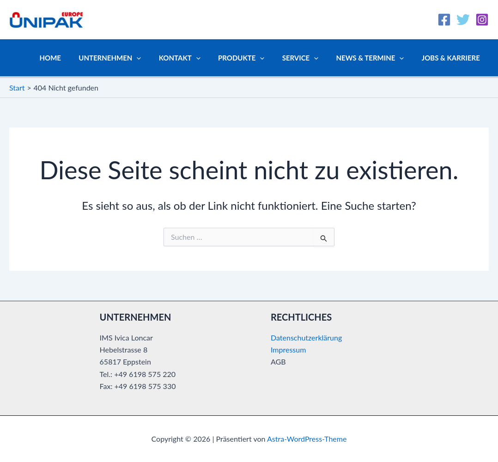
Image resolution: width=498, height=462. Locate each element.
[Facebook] (444, 19)
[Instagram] (482, 19)
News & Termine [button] (376, 57)
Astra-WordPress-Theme (306, 438)
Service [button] (310, 57)
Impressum (288, 349)
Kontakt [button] (197, 57)
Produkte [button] (254, 57)
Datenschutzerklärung (306, 337)
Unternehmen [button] (131, 57)
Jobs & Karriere (453, 58)
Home (74, 58)
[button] (157, 57)
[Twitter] (463, 19)
